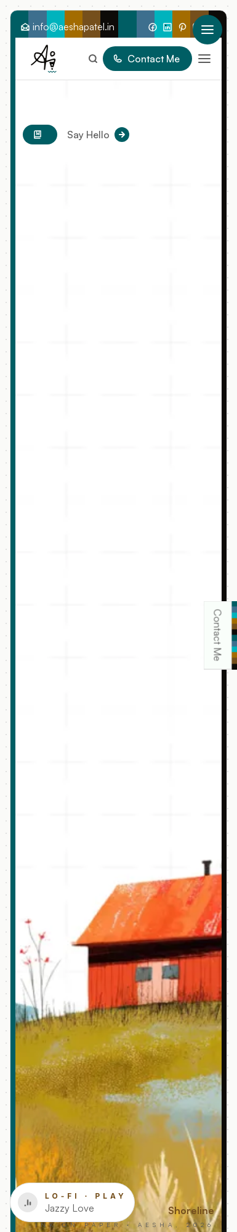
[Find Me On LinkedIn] (167, 26)
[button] (202, 59)
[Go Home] (43, 58)
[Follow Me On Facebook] (153, 26)
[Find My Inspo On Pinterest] (182, 26)
